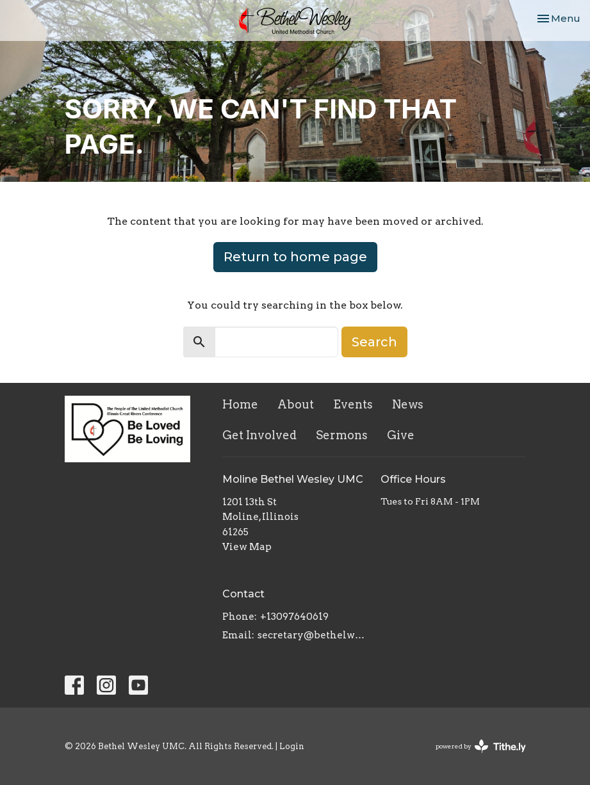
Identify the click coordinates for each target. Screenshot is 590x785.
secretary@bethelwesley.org (313, 635)
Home (240, 404)
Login (291, 746)
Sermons (342, 435)
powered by (481, 746)
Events (353, 404)
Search (374, 342)
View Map (247, 547)
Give (400, 435)
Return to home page (295, 256)
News (407, 404)
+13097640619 (294, 616)
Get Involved (259, 435)
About (295, 404)
